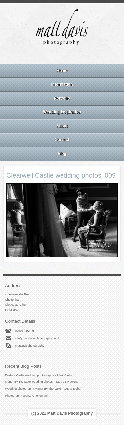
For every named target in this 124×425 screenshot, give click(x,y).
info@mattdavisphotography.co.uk (37, 338)
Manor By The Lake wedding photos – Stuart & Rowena (41, 381)
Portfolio (62, 98)
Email (44, 55)
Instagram (62, 55)
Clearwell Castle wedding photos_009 (61, 175)
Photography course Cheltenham (27, 395)
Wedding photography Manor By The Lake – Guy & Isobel (43, 388)
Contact (62, 139)
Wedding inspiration (62, 112)
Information (62, 84)
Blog (62, 153)
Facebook (53, 55)
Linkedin (71, 55)
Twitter (80, 55)
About (62, 126)
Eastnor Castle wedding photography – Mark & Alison (40, 375)
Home (62, 70)
